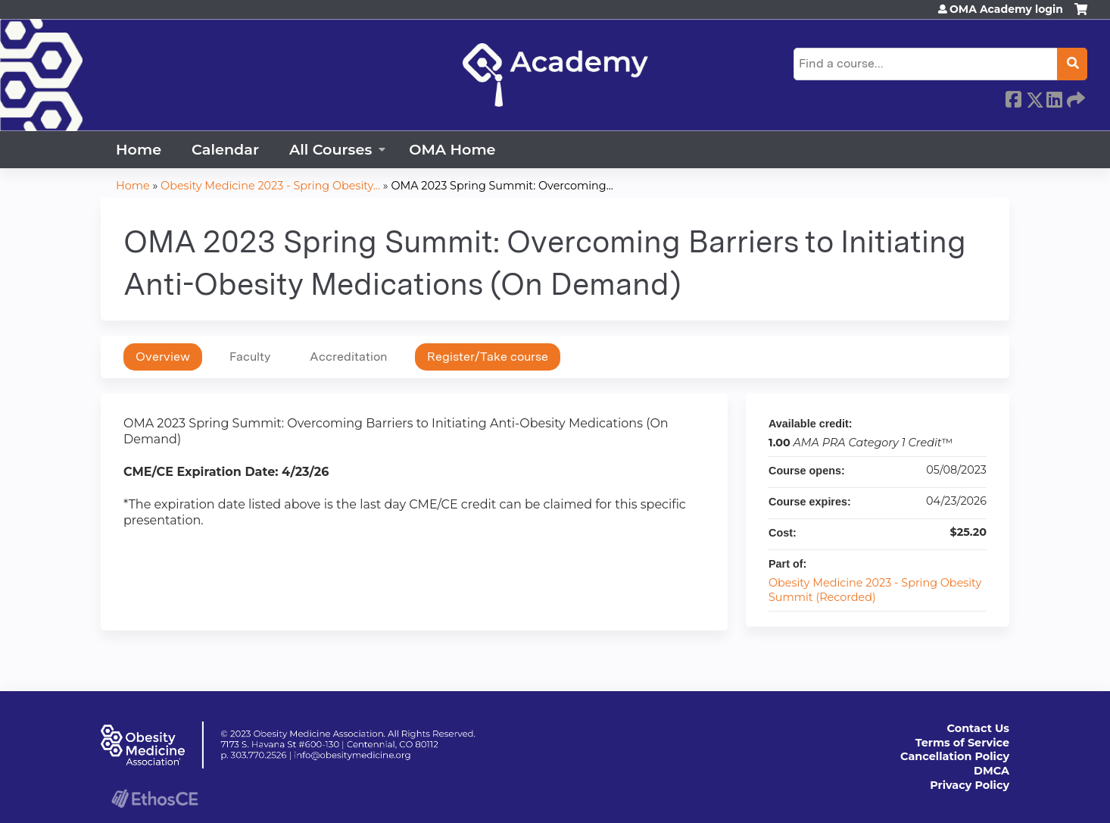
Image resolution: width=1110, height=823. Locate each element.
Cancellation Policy (954, 756)
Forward (1074, 97)
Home (138, 149)
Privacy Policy (969, 785)
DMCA (991, 771)
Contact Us (978, 728)
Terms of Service (962, 742)
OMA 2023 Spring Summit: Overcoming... (502, 185)
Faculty (249, 356)
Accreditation (349, 356)
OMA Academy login (1006, 9)
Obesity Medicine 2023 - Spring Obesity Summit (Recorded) (875, 590)
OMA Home (452, 149)
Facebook (1013, 97)
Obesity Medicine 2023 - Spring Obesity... (270, 185)
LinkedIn (1054, 97)
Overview (163, 356)
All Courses (330, 149)
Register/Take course (487, 356)
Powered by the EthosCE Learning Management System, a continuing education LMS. (154, 798)
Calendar (225, 149)
